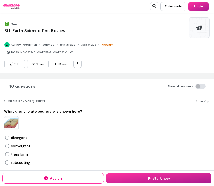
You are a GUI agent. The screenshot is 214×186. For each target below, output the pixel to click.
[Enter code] (173, 6)
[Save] (61, 64)
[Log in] (198, 6)
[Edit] (14, 64)
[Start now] (159, 178)
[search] (154, 6)
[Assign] (53, 178)
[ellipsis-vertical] (77, 64)
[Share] (38, 64)
